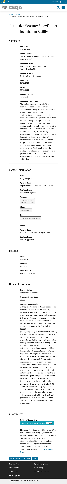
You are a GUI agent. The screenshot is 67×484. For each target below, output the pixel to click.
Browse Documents (41, 471)
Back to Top (14, 464)
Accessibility (38, 467)
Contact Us (55, 2)
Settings (63, 2)
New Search (26, 459)
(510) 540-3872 (26, 210)
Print (34, 459)
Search (18, 14)
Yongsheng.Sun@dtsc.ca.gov (30, 218)
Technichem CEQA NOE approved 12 (36, 423)
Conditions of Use (41, 464)
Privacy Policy (14, 467)
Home (11, 14)
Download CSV (15, 459)
